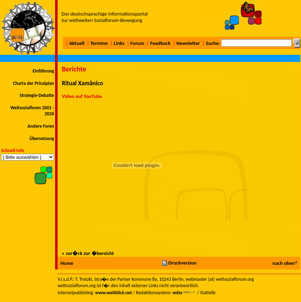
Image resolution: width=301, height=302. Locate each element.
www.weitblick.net (113, 293)
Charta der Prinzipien (33, 83)
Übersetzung (41, 138)
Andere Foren (41, 126)
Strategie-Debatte (37, 95)
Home (66, 263)
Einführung (43, 71)
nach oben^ (284, 263)
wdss (177, 293)
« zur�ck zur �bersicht (88, 253)
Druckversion (179, 263)
